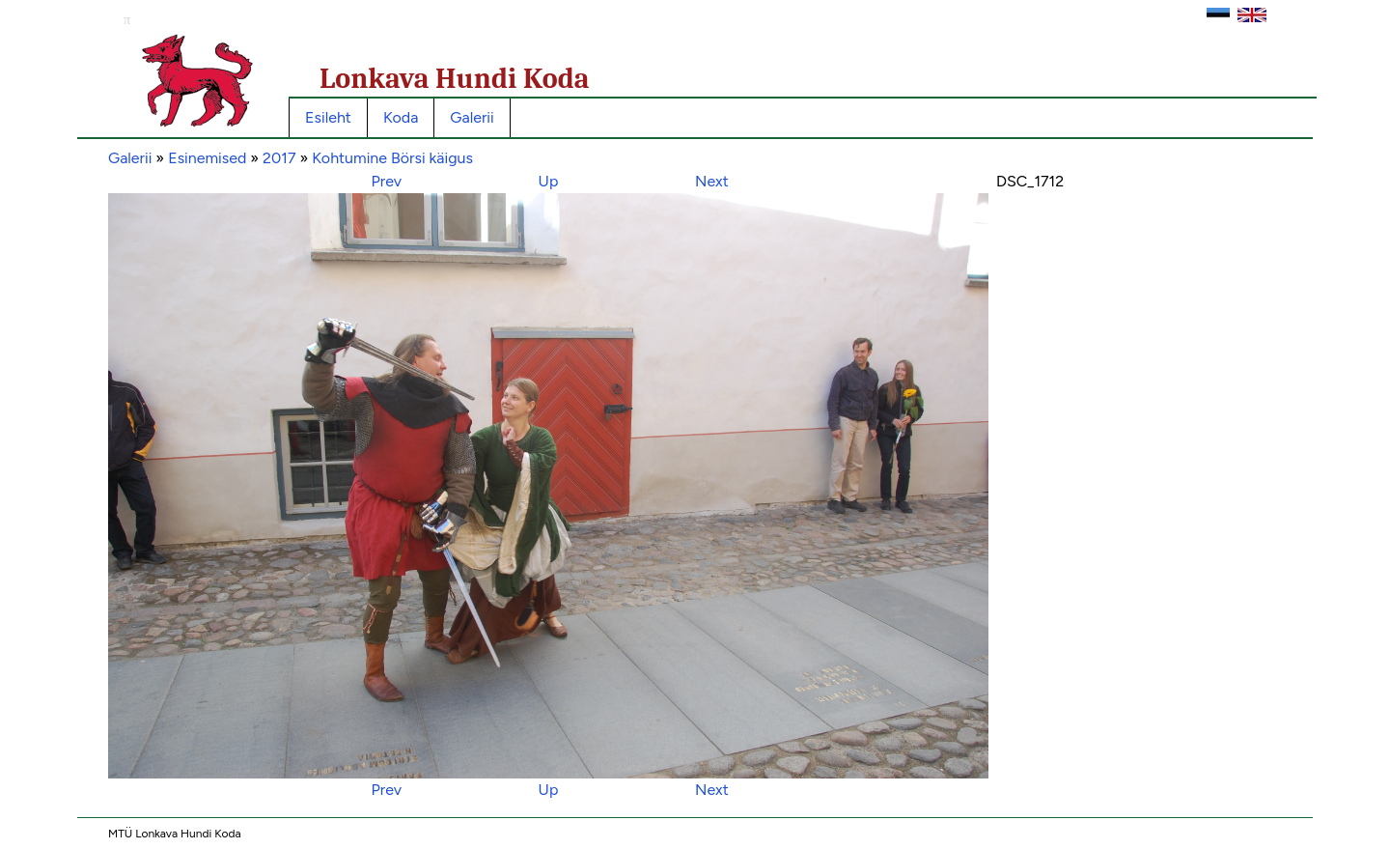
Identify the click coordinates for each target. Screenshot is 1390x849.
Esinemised (207, 158)
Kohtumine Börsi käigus (392, 158)
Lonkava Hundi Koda (455, 79)
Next (712, 181)
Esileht (328, 117)
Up (549, 181)
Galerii (471, 117)
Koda (400, 117)
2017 (279, 158)
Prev (387, 181)
